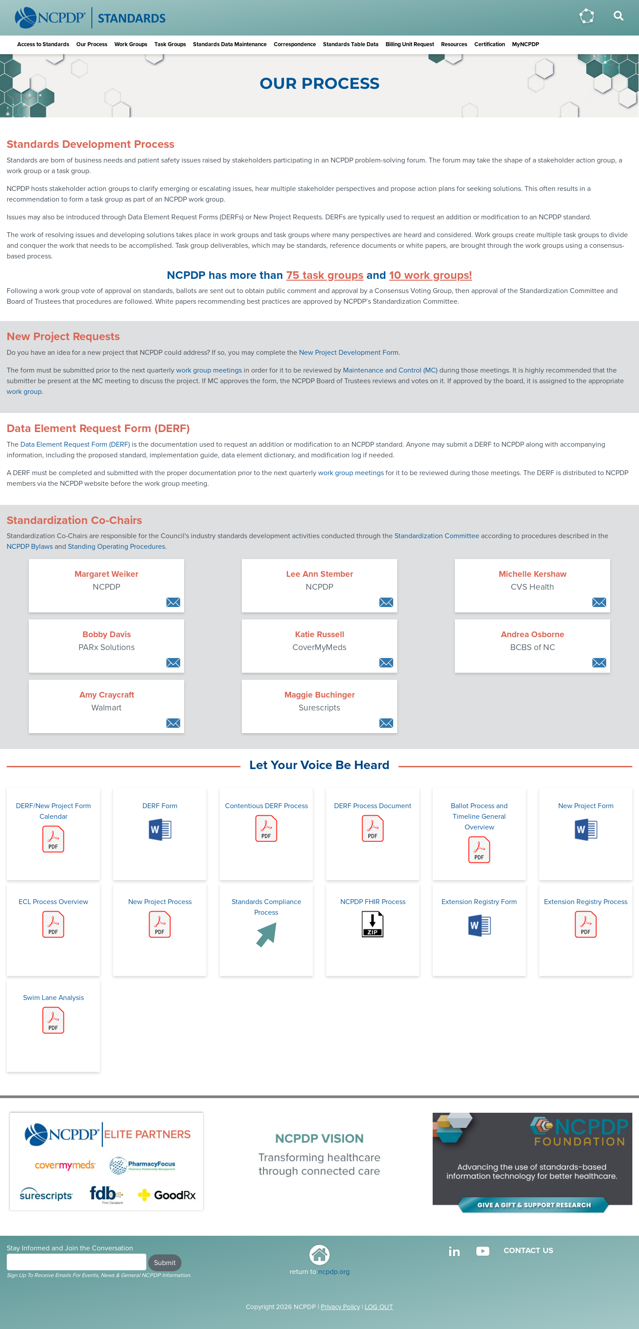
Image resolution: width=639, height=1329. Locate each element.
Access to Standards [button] (43, 44)
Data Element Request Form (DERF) (75, 444)
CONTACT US (528, 1250)
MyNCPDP (525, 44)
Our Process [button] (91, 44)
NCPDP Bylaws (30, 546)
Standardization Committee (436, 536)
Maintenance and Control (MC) (390, 370)
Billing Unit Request (410, 44)
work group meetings (209, 370)
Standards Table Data (351, 44)
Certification (489, 44)
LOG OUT (379, 1307)
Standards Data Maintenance (230, 44)
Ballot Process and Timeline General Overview (479, 826)
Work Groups (130, 44)
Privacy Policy (340, 1307)
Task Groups (170, 44)
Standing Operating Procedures (116, 546)
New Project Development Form (348, 352)
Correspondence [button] (295, 44)
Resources (454, 44)
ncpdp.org (334, 1271)
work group (24, 391)
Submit (165, 1262)
